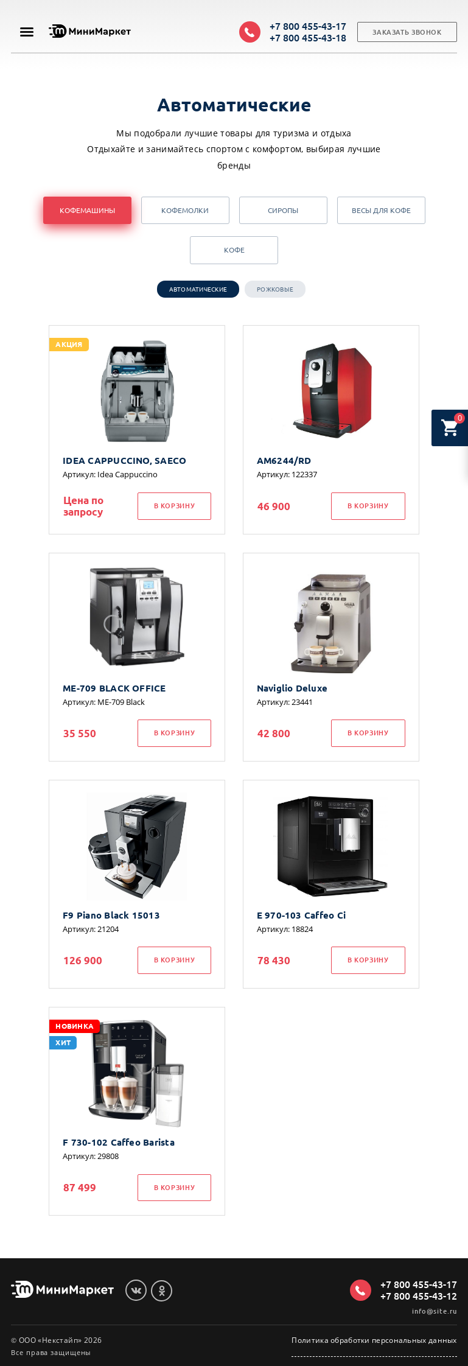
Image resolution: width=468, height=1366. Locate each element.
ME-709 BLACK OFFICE (114, 688)
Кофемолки (185, 210)
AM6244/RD (284, 460)
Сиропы (283, 210)
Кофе (234, 250)
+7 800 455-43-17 (308, 26)
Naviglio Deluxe (292, 688)
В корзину (174, 506)
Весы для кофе (381, 210)
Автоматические (198, 289)
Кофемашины (87, 210)
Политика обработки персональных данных (374, 1340)
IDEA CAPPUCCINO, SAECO (124, 460)
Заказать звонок (406, 32)
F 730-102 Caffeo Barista (119, 1142)
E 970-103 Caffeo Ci (301, 915)
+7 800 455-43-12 (418, 1296)
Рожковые (275, 289)
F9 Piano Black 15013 (111, 915)
